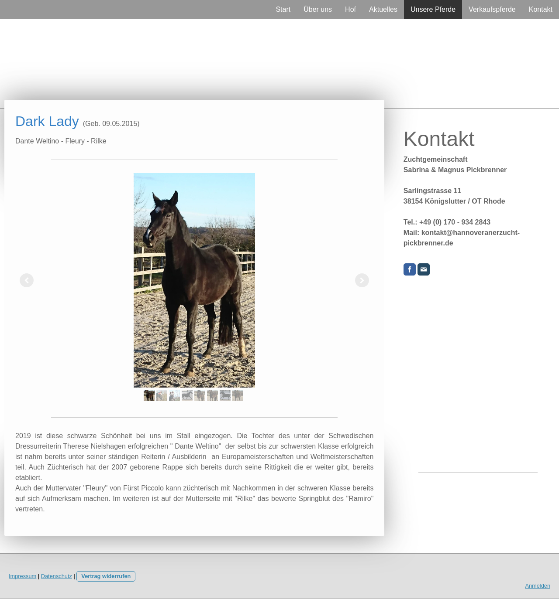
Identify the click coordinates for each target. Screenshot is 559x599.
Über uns (318, 9)
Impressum (22, 576)
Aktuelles (383, 9)
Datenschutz (56, 576)
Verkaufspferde (492, 9)
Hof (350, 9)
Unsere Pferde (433, 9)
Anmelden (537, 585)
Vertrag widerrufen (106, 576)
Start (283, 9)
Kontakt (540, 9)
